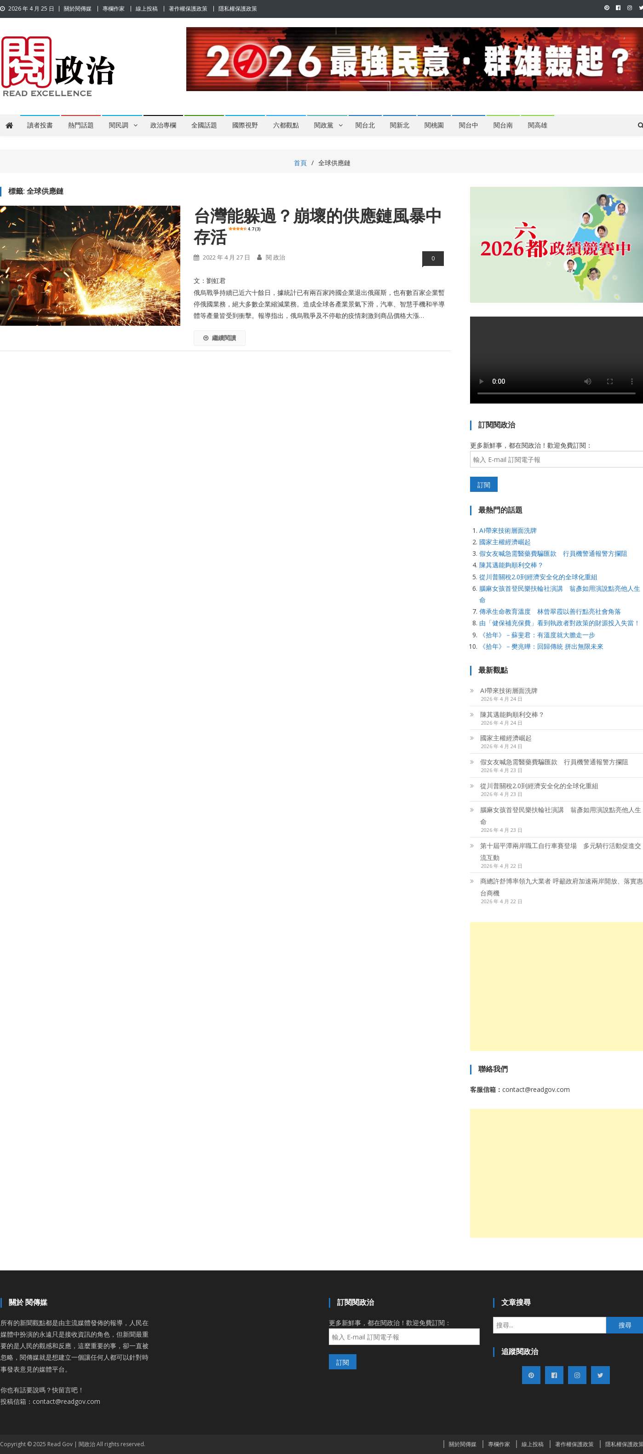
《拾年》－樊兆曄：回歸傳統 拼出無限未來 (541, 646)
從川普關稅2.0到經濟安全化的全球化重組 (538, 576)
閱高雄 (537, 125)
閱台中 (468, 125)
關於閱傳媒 (78, 8)
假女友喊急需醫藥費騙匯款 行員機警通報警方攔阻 (553, 553)
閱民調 (118, 125)
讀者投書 (40, 125)
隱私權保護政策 (237, 8)
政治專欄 (163, 125)
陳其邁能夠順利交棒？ (511, 564)
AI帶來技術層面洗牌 (508, 530)
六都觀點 (286, 125)
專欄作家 (114, 8)
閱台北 (365, 125)
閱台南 (503, 125)
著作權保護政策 (188, 8)
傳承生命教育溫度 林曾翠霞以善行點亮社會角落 (550, 611)
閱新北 (399, 125)
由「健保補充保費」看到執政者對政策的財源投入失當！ (559, 622)
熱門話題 (81, 125)
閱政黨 (323, 125)
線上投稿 (147, 8)
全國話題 (204, 125)
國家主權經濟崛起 (505, 541)
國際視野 (245, 125)
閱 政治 (275, 257)
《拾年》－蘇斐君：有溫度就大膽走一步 (537, 634)
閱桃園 (434, 125)
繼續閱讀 (219, 338)
